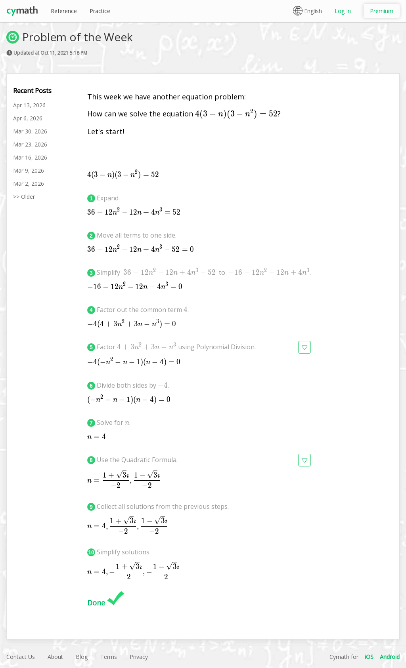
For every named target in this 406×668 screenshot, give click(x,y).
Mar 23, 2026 (30, 144)
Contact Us (20, 656)
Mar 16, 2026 (30, 157)
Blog (82, 656)
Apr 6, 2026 (27, 118)
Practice (100, 11)
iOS (369, 656)
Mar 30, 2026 (30, 131)
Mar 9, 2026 (28, 170)
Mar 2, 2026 (28, 183)
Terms (108, 656)
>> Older (24, 196)
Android (390, 656)
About (55, 656)
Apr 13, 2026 (29, 105)
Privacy (139, 656)
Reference (64, 11)
